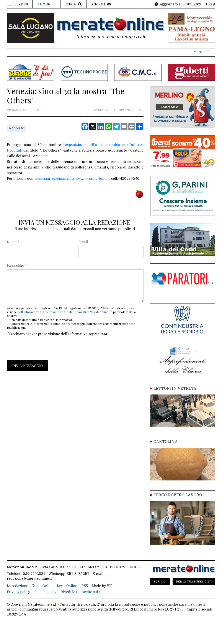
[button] (201, 51)
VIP (110, 586)
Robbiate (16, 128)
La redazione (17, 586)
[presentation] (40, 348)
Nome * (13, 242)
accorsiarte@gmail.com (54, 178)
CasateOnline (43, 586)
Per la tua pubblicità (194, 581)
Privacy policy (18, 592)
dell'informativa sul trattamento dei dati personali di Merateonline (63, 312)
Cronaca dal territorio (26, 110)
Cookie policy (45, 592)
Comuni (45, 4)
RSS (85, 586)
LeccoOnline (67, 586)
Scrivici (160, 581)
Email (83, 242)
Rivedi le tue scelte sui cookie (85, 592)
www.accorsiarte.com (92, 178)
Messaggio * (16, 265)
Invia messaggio (27, 366)
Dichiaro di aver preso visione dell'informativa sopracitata (59, 334)
